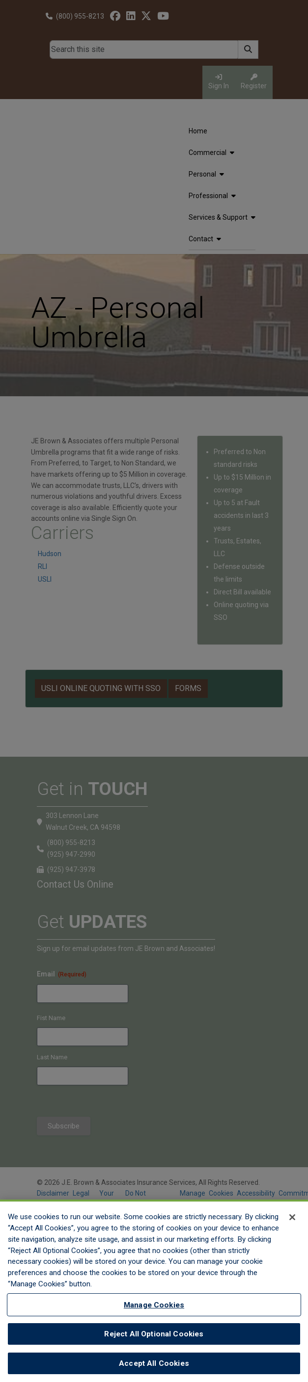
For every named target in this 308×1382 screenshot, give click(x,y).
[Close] (292, 1221)
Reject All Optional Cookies (153, 1338)
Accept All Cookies (154, 1367)
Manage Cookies (154, 1309)
